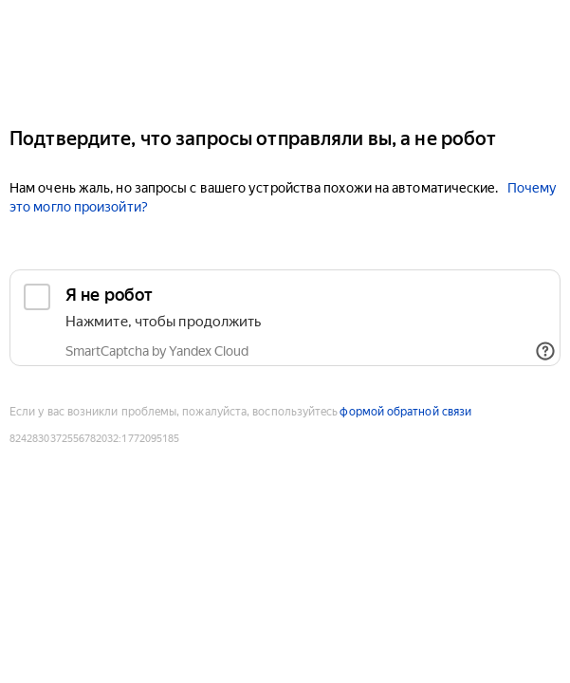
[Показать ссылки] (545, 351)
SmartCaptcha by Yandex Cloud (156, 351)
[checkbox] (285, 317)
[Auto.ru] (285, 55)
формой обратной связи (405, 411)
